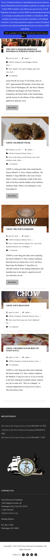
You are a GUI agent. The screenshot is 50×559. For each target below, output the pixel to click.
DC (32, 243)
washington (26, 247)
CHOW (11, 62)
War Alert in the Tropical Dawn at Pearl (16, 426)
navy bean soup (18, 320)
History (34, 62)
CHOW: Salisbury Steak (18, 143)
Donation (18, 316)
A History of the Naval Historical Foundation (18, 430)
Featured (18, 62)
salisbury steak (11, 160)
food (20, 69)
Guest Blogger (26, 62)
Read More (12, 108)
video (19, 160)
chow (10, 69)
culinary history (18, 243)
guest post (36, 69)
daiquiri (27, 243)
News (8, 65)
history (19, 157)
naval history (27, 157)
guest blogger (27, 69)
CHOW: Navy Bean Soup (17, 306)
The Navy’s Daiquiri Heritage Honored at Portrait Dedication (23, 50)
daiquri (15, 69)
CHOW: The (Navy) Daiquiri (19, 229)
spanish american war (13, 247)
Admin (26, 58)
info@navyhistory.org (9, 513)
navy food (9, 72)
